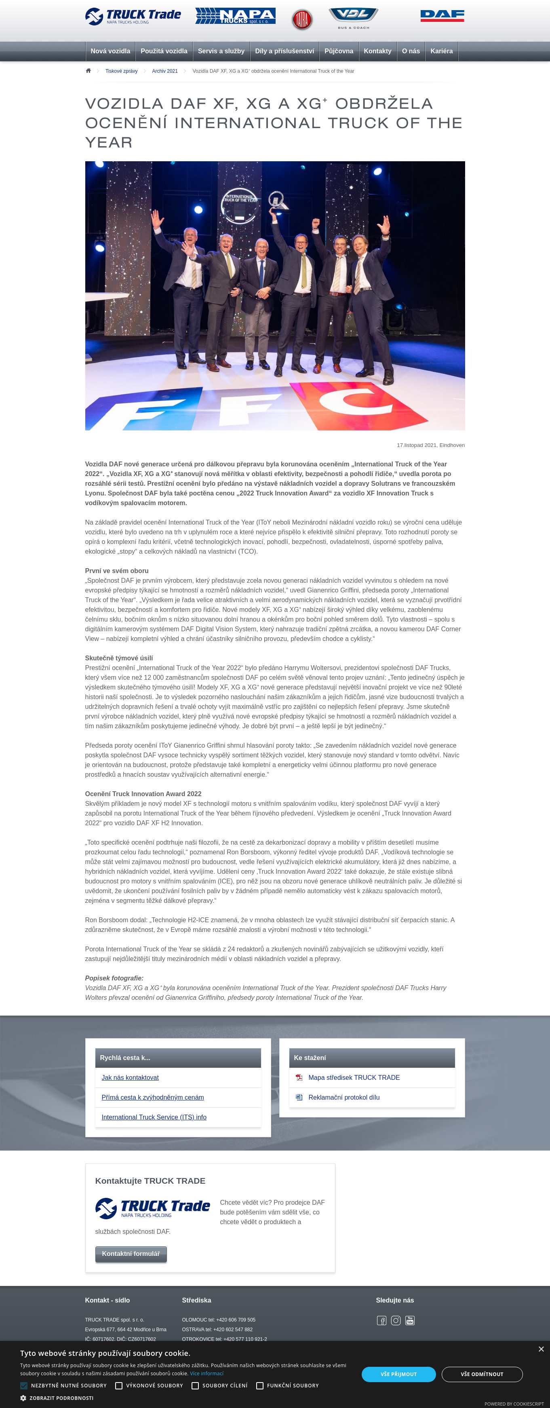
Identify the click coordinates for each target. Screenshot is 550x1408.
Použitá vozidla (164, 51)
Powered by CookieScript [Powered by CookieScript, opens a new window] (514, 1404)
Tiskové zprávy (121, 71)
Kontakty (378, 51)
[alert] (275, 1374)
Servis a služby (221, 51)
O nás (411, 51)
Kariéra (441, 51)
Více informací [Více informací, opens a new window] (206, 1373)
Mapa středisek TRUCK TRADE (348, 1077)
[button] (184, 1398)
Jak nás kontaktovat (130, 1077)
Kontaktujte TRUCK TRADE (150, 1180)
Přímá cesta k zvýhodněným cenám (153, 1097)
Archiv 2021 (165, 71)
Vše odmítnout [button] (482, 1374)
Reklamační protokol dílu (338, 1097)
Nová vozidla (111, 51)
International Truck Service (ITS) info (154, 1117)
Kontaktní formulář (131, 1253)
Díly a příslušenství (284, 51)
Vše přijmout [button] (399, 1374)
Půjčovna (339, 51)
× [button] (541, 1350)
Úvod (88, 70)
